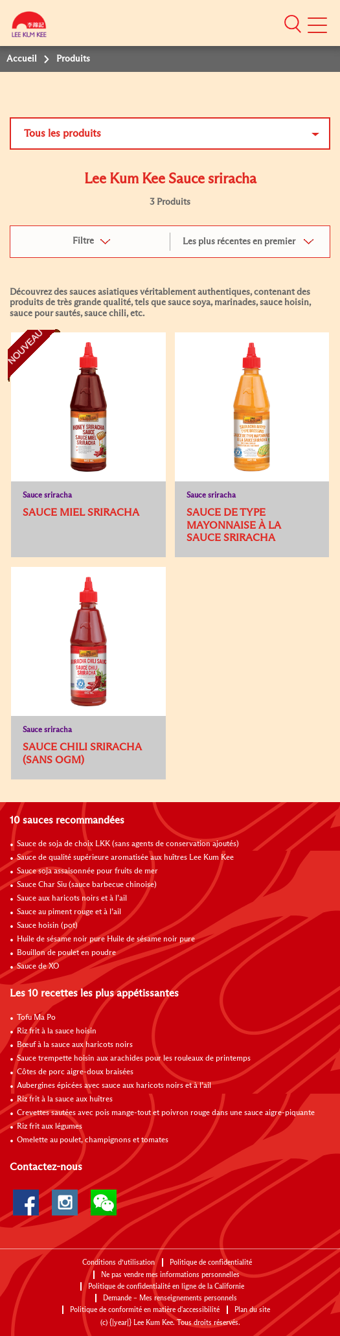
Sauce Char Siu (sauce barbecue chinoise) (87, 885)
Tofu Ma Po (36, 1018)
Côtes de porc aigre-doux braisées (75, 1072)
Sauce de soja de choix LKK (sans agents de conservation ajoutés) (128, 844)
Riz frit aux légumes (49, 1127)
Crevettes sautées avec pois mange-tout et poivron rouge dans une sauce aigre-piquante (166, 1113)
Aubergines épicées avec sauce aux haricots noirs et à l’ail (114, 1086)
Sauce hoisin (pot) (47, 926)
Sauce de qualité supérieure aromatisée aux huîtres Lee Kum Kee (125, 858)
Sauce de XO (38, 967)
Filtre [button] (83, 241)
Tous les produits (62, 133)
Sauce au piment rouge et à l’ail (69, 912)
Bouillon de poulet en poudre (66, 953)
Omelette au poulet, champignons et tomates (92, 1140)
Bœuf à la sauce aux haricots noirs (75, 1045)
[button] (292, 24)
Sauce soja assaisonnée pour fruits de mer (87, 871)
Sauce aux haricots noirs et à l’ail (72, 899)
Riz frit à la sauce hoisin (56, 1031)
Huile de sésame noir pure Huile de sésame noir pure (106, 939)
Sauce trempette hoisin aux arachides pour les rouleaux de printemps (134, 1059)
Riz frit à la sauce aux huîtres (65, 1099)
